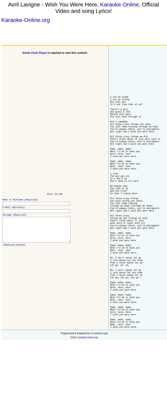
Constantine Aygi (99, 379)
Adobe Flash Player (34, 52)
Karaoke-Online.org (25, 20)
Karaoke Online (119, 4)
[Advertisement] (23, 34)
